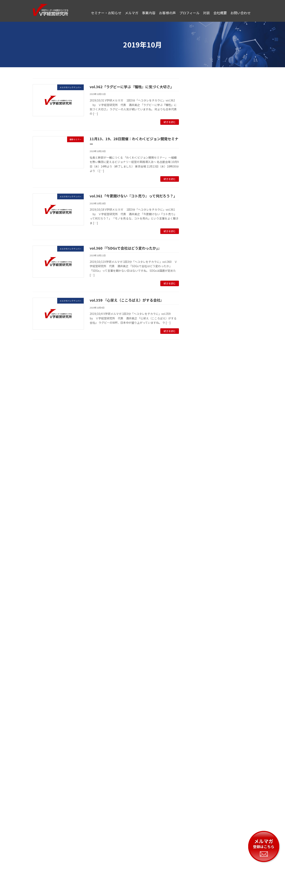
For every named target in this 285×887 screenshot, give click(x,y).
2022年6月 (201, 472)
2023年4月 (201, 392)
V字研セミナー (203, 89)
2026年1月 (201, 159)
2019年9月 (201, 737)
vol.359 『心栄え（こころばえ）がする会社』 (127, 300)
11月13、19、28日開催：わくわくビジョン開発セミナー (134, 141)
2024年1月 (201, 319)
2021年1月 (201, 608)
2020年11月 (201, 624)
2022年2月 (201, 504)
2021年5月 (201, 576)
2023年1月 (201, 415)
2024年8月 (201, 279)
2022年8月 (201, 456)
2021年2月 (201, 600)
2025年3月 (201, 231)
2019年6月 (201, 761)
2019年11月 (201, 721)
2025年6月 (201, 207)
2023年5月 (201, 383)
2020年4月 (201, 681)
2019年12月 (201, 713)
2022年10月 (201, 440)
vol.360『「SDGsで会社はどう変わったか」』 (126, 248)
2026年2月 (201, 151)
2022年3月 (201, 496)
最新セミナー (202, 113)
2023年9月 (201, 351)
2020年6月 (201, 664)
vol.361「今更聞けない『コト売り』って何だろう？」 (133, 195)
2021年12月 (201, 520)
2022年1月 (201, 512)
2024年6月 (201, 287)
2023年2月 (201, 408)
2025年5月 (201, 215)
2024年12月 (201, 255)
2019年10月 (201, 729)
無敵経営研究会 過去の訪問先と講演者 (219, 121)
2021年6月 (201, 568)
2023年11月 (201, 335)
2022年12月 (201, 424)
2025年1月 (201, 247)
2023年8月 (201, 359)
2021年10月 (201, 536)
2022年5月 (201, 480)
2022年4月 (201, 488)
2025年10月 (201, 183)
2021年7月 (201, 560)
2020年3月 (201, 689)
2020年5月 (201, 672)
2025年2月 (201, 239)
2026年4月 (201, 143)
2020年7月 (201, 656)
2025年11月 (201, 175)
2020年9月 (201, 640)
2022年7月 (201, 464)
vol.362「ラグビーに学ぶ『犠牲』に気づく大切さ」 (132, 86)
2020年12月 (201, 616)
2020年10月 (201, 632)
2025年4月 (201, 223)
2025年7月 (201, 199)
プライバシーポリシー (106, 853)
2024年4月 (201, 303)
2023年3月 (201, 399)
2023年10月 (201, 343)
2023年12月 (201, 327)
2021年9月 (201, 544)
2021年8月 (201, 552)
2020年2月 (201, 697)
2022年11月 (201, 432)
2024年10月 (201, 263)
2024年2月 (201, 311)
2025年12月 (201, 167)
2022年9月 (201, 448)
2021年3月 (201, 592)
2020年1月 (201, 705)
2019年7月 (201, 753)
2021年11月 (201, 528)
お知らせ (199, 97)
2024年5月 (201, 295)
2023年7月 (201, 367)
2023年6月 (201, 375)
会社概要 (178, 853)
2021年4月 (201, 584)
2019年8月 (201, 745)
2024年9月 (201, 271)
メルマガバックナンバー (209, 105)
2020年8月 (201, 648)
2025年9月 (201, 191)
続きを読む (170, 122)
